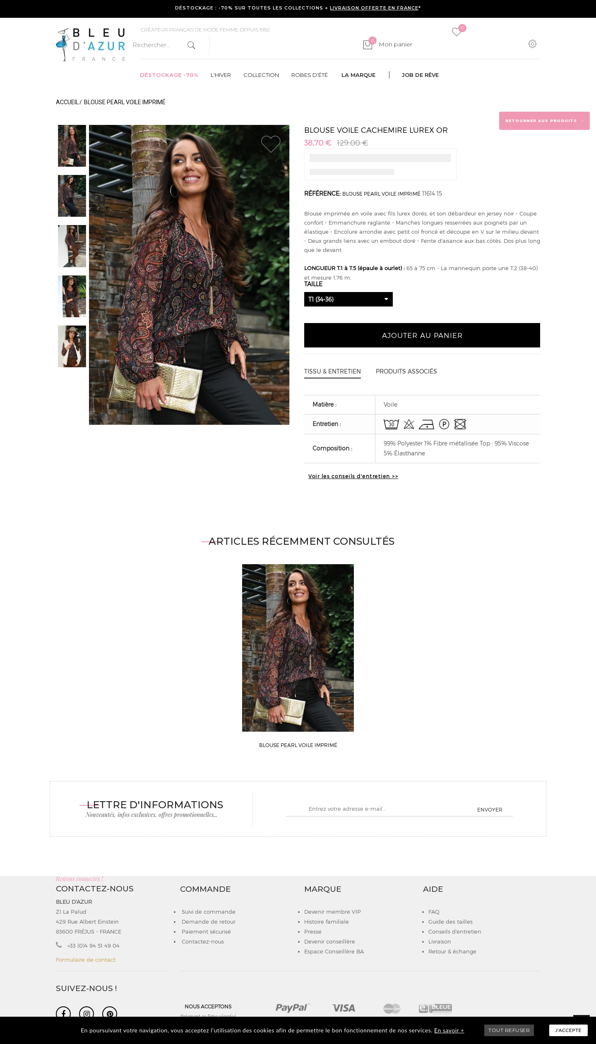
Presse (313, 931)
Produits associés (406, 371)
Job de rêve (420, 75)
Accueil (67, 102)
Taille (314, 283)
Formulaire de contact (85, 959)
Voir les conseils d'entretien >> (353, 476)
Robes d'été (309, 75)
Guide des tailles (450, 921)
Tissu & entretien (332, 371)
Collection (261, 75)
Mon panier (390, 44)
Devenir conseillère (329, 941)
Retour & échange (452, 951)
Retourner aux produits (544, 120)
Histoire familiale (326, 921)
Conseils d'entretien (454, 931)
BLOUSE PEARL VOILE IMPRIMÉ (381, 193)
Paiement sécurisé (205, 931)
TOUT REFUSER (509, 1030)
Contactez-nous (202, 941)
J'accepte (568, 1030)
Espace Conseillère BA (334, 951)
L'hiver (221, 75)
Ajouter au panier (422, 335)
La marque (358, 75)
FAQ (434, 911)
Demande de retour (208, 921)
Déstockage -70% (169, 75)
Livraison (439, 941)
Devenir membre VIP (332, 911)
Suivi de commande (208, 911)
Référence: (322, 193)
